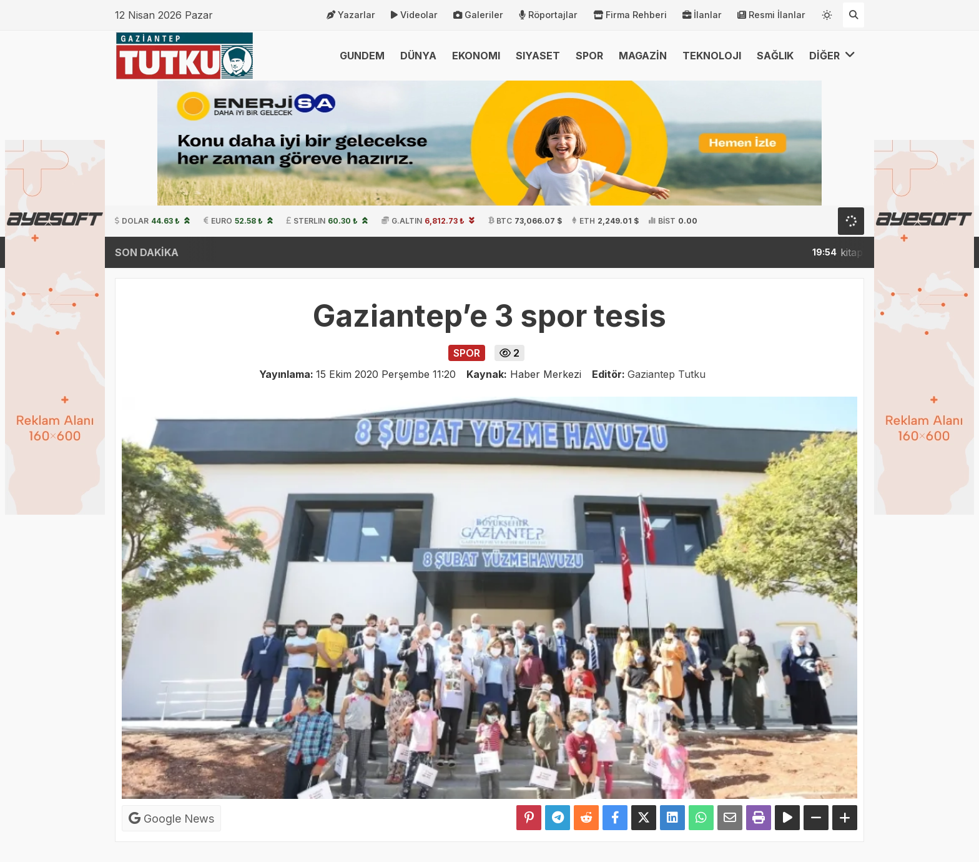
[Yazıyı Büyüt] (844, 817)
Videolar (414, 15)
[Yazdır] (758, 817)
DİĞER (832, 55)
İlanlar (702, 15)
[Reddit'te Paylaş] (586, 817)
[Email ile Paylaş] (729, 817)
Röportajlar (548, 15)
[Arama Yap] (853, 15)
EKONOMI (476, 55)
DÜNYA (418, 55)
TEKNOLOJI (711, 55)
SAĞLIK (775, 55)
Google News (171, 818)
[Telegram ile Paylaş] (557, 817)
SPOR (589, 55)
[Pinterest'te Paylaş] (528, 817)
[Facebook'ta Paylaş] (615, 817)
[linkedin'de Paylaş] (672, 817)
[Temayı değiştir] (827, 12)
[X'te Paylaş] (643, 817)
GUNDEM (362, 55)
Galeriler (478, 15)
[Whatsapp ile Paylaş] (701, 817)
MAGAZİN (643, 55)
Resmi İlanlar (771, 15)
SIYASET (538, 55)
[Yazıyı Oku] (787, 817)
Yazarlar (351, 15)
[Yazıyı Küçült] (816, 817)
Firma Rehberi (630, 15)
